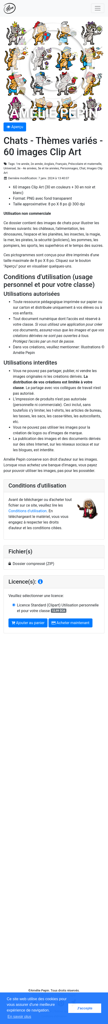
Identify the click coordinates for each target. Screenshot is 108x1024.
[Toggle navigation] (97, 8)
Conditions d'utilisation (27, 511)
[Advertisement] (54, 812)
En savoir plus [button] (19, 1017)
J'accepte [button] (84, 1008)
